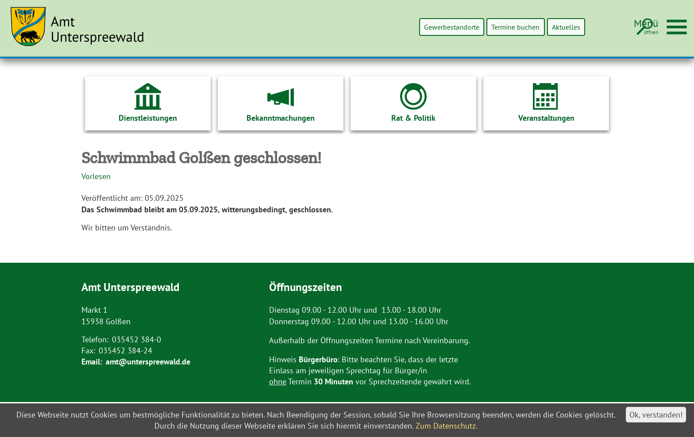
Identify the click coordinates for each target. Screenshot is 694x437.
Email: (91, 361)
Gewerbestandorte (423, 27)
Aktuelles (561, 27)
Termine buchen (500, 27)
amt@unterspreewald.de (148, 361)
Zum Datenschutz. (447, 426)
